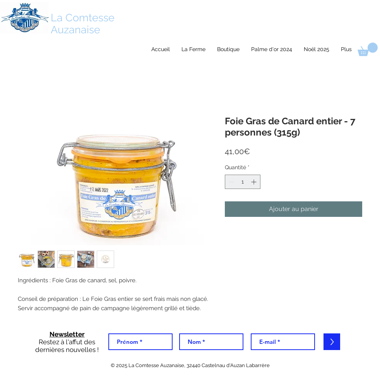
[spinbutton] (243, 182)
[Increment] (254, 182)
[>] (332, 341)
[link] (368, 49)
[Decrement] (231, 182)
